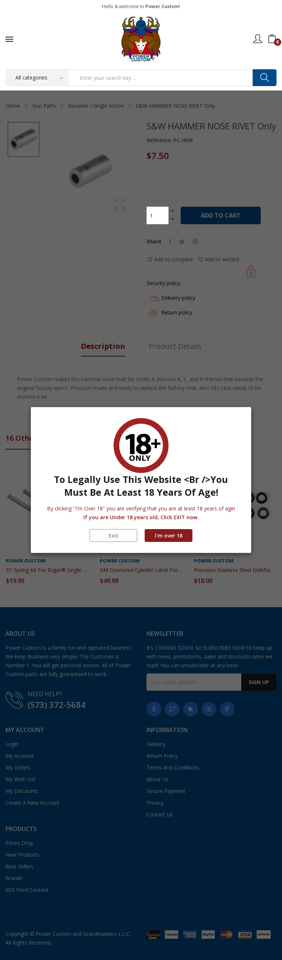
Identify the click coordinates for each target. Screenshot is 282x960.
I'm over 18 (168, 535)
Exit (114, 535)
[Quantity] (158, 215)
